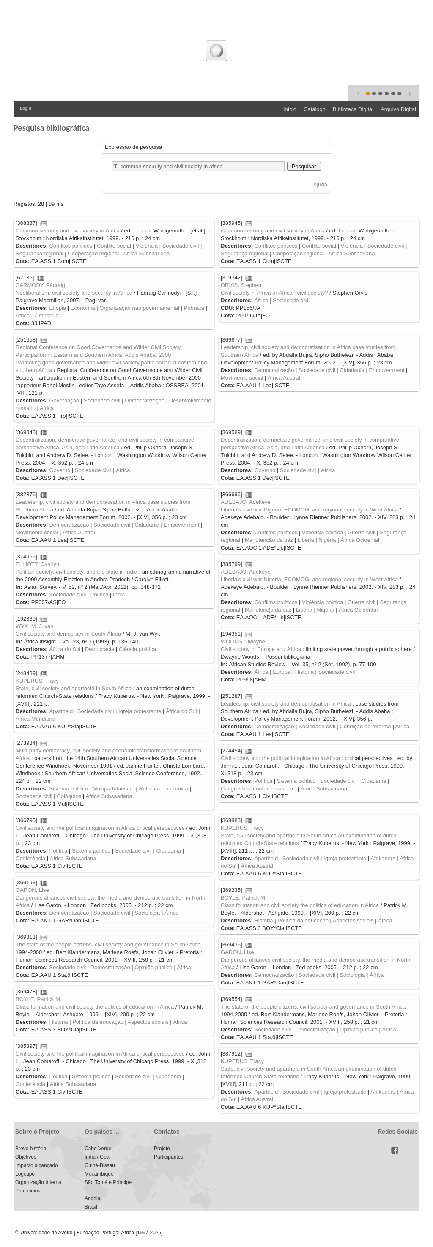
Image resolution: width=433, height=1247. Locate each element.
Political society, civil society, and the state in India (76, 572)
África (23, 315)
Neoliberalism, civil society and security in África (74, 293)
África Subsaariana (146, 253)
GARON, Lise (32, 890)
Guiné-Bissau (100, 1165)
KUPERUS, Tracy (37, 681)
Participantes (168, 1157)
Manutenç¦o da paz (268, 610)
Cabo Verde (98, 1148)
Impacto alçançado (36, 1165)
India (119, 594)
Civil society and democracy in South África (68, 634)
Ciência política (137, 649)
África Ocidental (359, 540)
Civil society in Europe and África (261, 649)
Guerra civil (361, 532)
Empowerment (387, 370)
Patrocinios (27, 1191)
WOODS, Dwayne (243, 641)
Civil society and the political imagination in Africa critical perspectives (100, 828)
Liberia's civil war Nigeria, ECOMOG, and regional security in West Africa (309, 509)
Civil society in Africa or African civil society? (274, 293)
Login (25, 108)
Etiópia (57, 308)
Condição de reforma (365, 726)
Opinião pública (153, 967)
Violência (147, 246)
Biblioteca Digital (353, 109)
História (304, 672)
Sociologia (147, 913)
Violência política (322, 532)
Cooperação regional (93, 253)
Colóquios (69, 796)
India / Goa (97, 1157)
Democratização (144, 400)
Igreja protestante (139, 711)
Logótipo (25, 1174)
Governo (59, 470)
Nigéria (327, 540)
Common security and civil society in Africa (68, 230)
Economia (83, 308)
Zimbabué (46, 315)
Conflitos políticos (70, 246)
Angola (92, 1198)
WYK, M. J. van (35, 626)
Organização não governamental (139, 308)
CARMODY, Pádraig (40, 285)
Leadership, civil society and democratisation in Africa (286, 703)
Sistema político (68, 788)
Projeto (162, 1148)
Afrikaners (382, 858)
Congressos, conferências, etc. (258, 788)
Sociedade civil (180, 246)
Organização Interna (38, 1182)
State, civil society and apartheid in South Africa (74, 688)
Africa (47, 408)
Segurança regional (39, 253)
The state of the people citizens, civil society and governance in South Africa (108, 944)
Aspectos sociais (353, 920)
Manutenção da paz (269, 540)
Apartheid (61, 711)
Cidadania (352, 370)
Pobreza (194, 308)
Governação (64, 400)
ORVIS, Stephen (241, 285)
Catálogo (315, 109)
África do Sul (64, 649)
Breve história (30, 1148)
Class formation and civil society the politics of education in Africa (300, 905)
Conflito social (114, 246)
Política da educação (303, 920)
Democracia (99, 649)
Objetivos (25, 1157)
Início (289, 109)
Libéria (306, 540)
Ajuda (320, 184)
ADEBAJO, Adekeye (246, 502)
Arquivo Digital (398, 109)
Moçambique (99, 1174)
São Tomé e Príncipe (108, 1182)
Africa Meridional (36, 719)
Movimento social (242, 378)
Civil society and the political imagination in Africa (280, 758)
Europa (281, 672)
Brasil (91, 1207)
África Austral (284, 378)
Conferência (30, 858)
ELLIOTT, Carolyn (37, 564)
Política (99, 594)
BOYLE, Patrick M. (243, 897)
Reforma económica (163, 788)
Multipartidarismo (113, 788)
